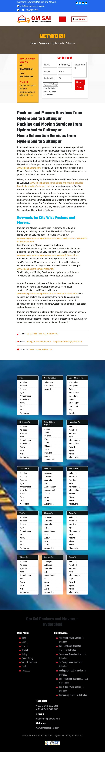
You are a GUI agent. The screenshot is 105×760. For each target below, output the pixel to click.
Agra (22, 392)
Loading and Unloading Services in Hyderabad (72, 673)
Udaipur (47, 446)
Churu (47, 456)
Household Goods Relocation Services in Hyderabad (70, 648)
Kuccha (72, 413)
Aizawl (22, 403)
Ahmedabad (25, 399)
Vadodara (73, 396)
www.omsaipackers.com (29, 178)
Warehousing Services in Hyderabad (73, 695)
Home (33, 43)
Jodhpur (48, 432)
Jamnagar (73, 406)
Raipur (72, 389)
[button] (77, 3)
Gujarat (47, 389)
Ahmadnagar (25, 396)
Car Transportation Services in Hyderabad (70, 664)
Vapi (71, 410)
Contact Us (26, 671)
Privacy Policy (27, 658)
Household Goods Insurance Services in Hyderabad (73, 681)
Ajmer (22, 406)
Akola (22, 410)
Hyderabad (74, 382)
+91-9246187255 (33, 344)
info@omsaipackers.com (30, 6)
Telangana (48, 382)
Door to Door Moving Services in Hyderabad (71, 689)
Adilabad (23, 386)
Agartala (23, 389)
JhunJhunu (49, 460)
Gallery (24, 654)
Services (25, 646)
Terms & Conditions (29, 662)
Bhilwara (48, 453)
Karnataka (48, 386)
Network (25, 650)
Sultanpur (44, 43)
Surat (71, 399)
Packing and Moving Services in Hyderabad (71, 640)
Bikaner (47, 436)
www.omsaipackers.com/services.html (35, 279)
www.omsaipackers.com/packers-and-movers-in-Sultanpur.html (47, 265)
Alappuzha (24, 413)
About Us (25, 642)
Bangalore (73, 386)
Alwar (46, 449)
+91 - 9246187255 (27, 10)
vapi (21, 534)
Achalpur (23, 382)
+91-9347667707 (51, 344)
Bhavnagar (74, 403)
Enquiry (25, 667)
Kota (46, 439)
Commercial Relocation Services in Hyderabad (72, 656)
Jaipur (47, 429)
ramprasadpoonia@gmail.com (67, 352)
